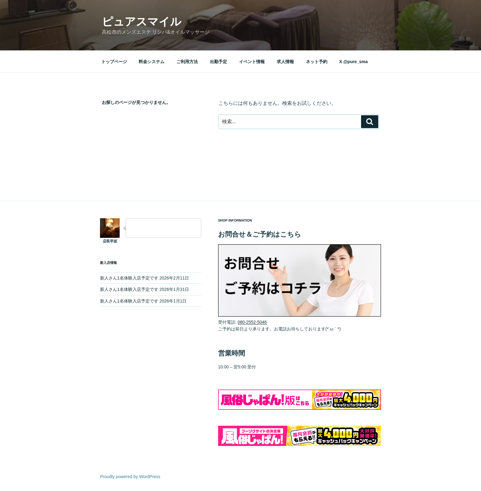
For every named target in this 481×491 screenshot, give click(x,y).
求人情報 (285, 61)
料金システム (151, 61)
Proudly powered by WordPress (130, 476)
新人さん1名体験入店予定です (129, 278)
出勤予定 (218, 61)
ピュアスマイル (141, 21)
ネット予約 (316, 61)
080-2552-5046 (252, 322)
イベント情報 (252, 61)
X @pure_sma (353, 61)
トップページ (114, 61)
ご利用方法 (187, 61)
